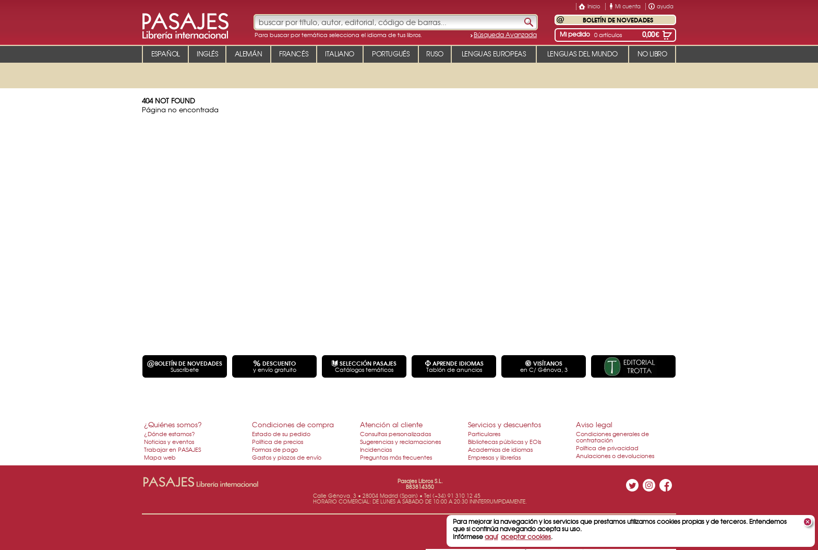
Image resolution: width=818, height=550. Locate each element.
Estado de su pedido (281, 433)
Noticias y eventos (169, 441)
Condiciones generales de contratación (612, 436)
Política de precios (277, 441)
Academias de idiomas (500, 449)
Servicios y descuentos (504, 424)
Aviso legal (594, 424)
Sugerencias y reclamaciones (400, 441)
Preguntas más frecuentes (396, 457)
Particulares (484, 433)
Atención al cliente (391, 424)
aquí (491, 536)
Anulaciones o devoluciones (615, 455)
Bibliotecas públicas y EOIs (504, 441)
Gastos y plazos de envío (286, 457)
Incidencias (376, 449)
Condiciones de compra (293, 424)
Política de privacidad (607, 447)
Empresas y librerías (494, 457)
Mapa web (160, 457)
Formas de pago (275, 449)
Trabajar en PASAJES (172, 449)
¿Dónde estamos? (169, 433)
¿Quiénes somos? (173, 424)
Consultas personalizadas (395, 433)
